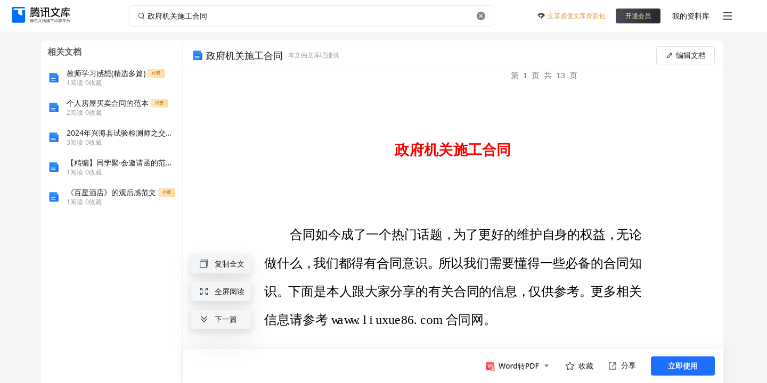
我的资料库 (690, 16)
